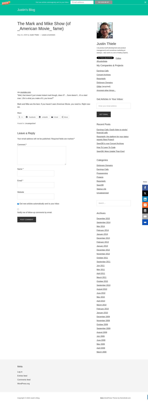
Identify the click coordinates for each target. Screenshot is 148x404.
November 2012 (103, 254)
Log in (19, 372)
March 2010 (101, 305)
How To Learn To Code (106, 147)
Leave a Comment (48, 35)
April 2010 (101, 301)
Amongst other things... (106, 90)
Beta (102, 398)
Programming (102, 173)
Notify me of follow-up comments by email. (34, 212)
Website (20, 192)
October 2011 (102, 258)
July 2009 (101, 336)
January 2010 (102, 313)
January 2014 (102, 234)
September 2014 (103, 222)
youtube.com (25, 92)
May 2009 (101, 344)
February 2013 (103, 242)
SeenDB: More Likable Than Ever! (111, 151)
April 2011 (101, 273)
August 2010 (102, 289)
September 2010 (103, 285)
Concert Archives (104, 75)
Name (20, 169)
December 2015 (103, 219)
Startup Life (101, 189)
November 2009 (103, 321)
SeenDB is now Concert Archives (110, 144)
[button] (74, 2)
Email (20, 180)
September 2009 (103, 328)
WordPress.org (23, 384)
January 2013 (102, 246)
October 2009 (102, 325)
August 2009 (102, 332)
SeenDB (100, 185)
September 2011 (103, 262)
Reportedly (101, 79)
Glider (99, 86)
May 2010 (101, 297)
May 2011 (101, 270)
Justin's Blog (28, 9)
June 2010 (101, 293)
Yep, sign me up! (103, 2)
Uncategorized (30, 123)
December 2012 (103, 250)
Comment (22, 144)
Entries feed (22, 376)
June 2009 (101, 340)
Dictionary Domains (105, 83)
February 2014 (103, 230)
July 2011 (101, 266)
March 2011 (101, 277)
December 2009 (103, 317)
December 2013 (103, 238)
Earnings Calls (103, 71)
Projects (100, 177)
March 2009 (101, 352)
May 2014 (101, 226)
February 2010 (103, 309)
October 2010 (102, 281)
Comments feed (23, 380)
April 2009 (101, 348)
